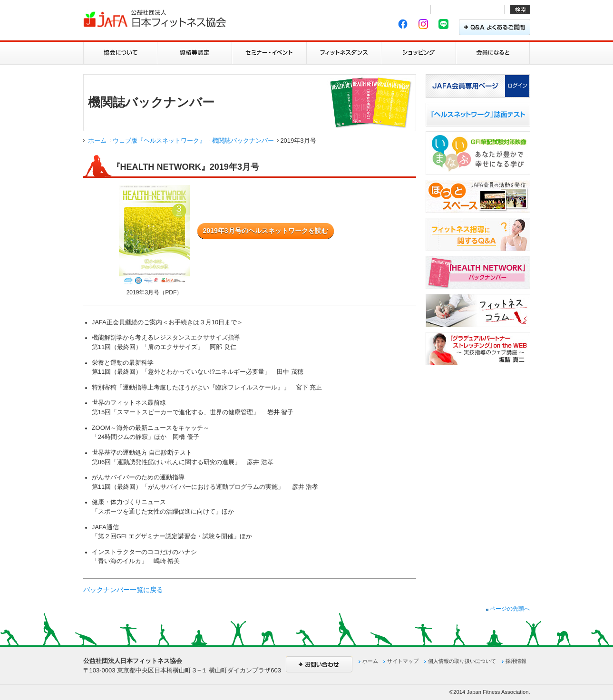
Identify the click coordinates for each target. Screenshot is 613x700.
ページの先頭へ (508, 608)
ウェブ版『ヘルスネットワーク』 (159, 140)
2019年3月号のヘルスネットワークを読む (265, 230)
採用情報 (516, 661)
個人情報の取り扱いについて (462, 661)
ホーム (97, 140)
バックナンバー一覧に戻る (123, 589)
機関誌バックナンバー (243, 140)
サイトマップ (402, 661)
